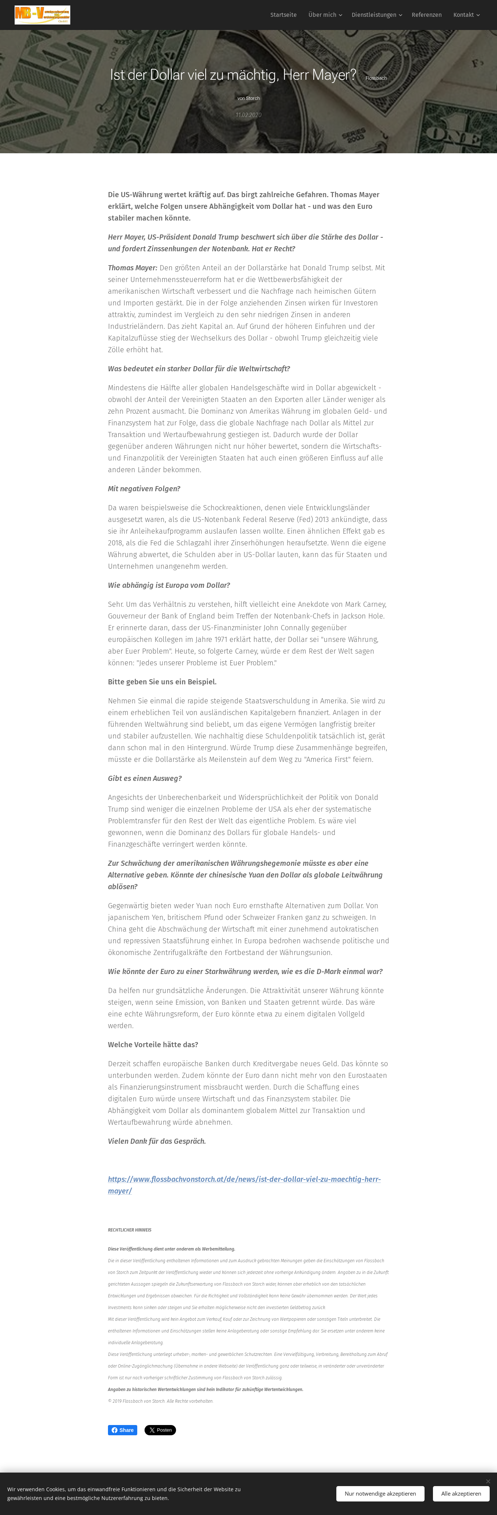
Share (123, 1430)
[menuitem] (286, 15)
